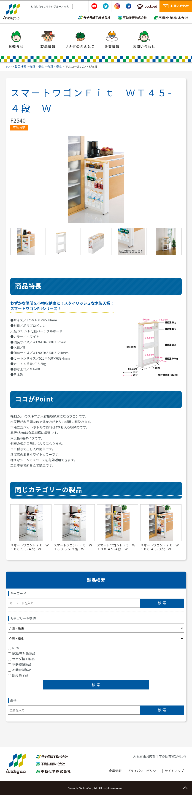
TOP (8, 66)
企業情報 (111, 46)
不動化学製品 (19, 669)
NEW (13, 648)
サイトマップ (174, 770)
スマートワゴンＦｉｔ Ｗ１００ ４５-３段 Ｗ (159, 547)
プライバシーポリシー (143, 770)
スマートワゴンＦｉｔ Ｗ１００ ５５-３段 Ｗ (73, 547)
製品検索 (21, 66)
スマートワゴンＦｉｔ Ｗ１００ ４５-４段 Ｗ (116, 547)
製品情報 (48, 46)
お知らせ (16, 46)
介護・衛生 (37, 66)
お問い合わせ (144, 46)
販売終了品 (18, 675)
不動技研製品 (19, 664)
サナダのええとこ (80, 46)
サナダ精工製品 (21, 659)
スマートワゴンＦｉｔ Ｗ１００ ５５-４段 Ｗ (29, 547)
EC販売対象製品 (21, 653)
